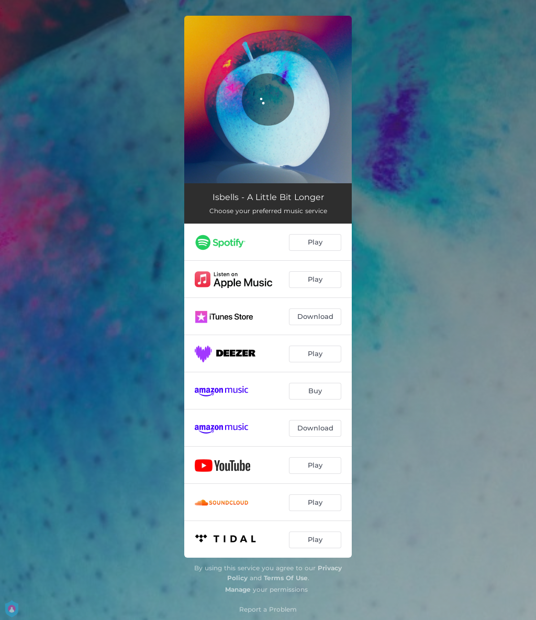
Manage (238, 589)
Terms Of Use (286, 578)
